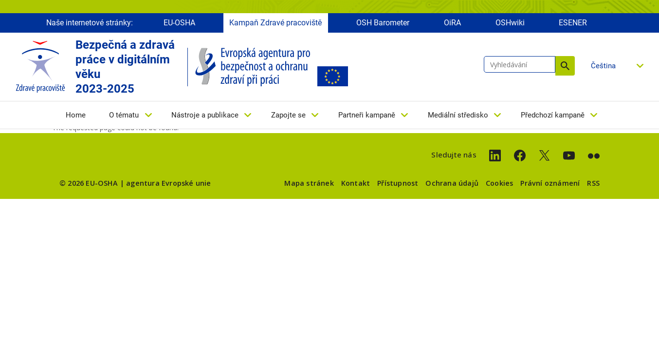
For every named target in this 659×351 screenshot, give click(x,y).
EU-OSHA (179, 23)
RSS (593, 183)
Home (76, 115)
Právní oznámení (550, 183)
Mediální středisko (458, 115)
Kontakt (355, 183)
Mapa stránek (308, 183)
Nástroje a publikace (204, 115)
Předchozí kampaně (553, 115)
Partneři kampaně (366, 115)
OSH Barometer (382, 23)
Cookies (499, 183)
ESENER (573, 23)
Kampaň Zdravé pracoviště (275, 23)
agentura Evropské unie (168, 183)
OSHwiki (510, 23)
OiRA (452, 23)
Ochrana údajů (451, 183)
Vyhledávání (565, 66)
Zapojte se (288, 115)
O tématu (124, 115)
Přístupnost (397, 183)
